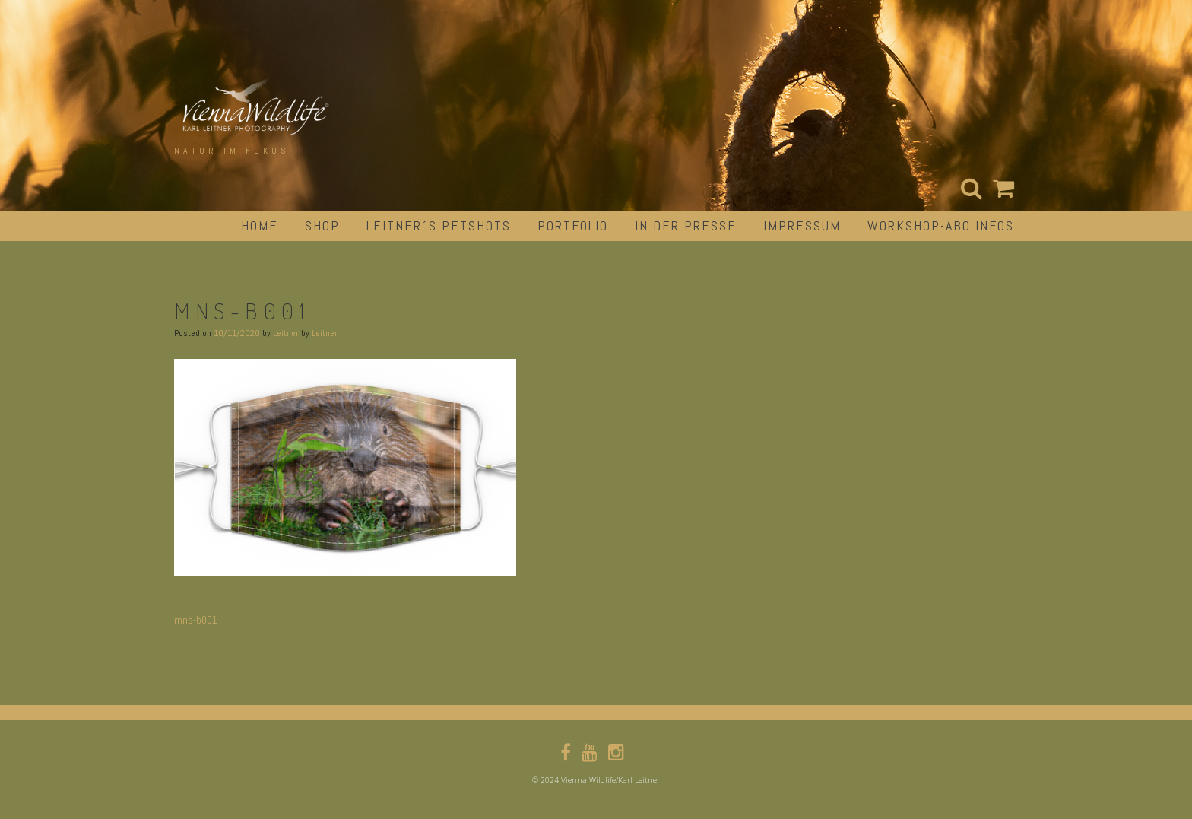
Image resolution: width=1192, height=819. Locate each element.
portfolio (572, 225)
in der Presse (686, 225)
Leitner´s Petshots (438, 225)
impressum (802, 225)
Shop (322, 225)
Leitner (286, 333)
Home (259, 225)
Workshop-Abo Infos (940, 225)
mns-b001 (195, 620)
